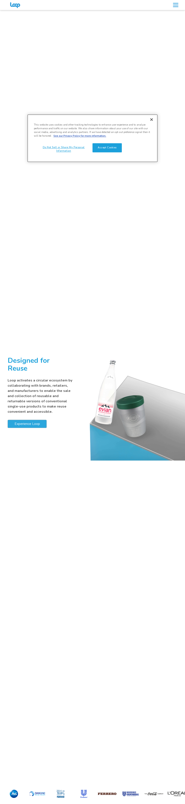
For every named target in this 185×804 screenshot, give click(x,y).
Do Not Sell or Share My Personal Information (64, 149)
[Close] (151, 119)
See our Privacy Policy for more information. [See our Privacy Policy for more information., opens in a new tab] (79, 136)
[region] (92, 138)
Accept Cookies (107, 147)
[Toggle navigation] (176, 5)
